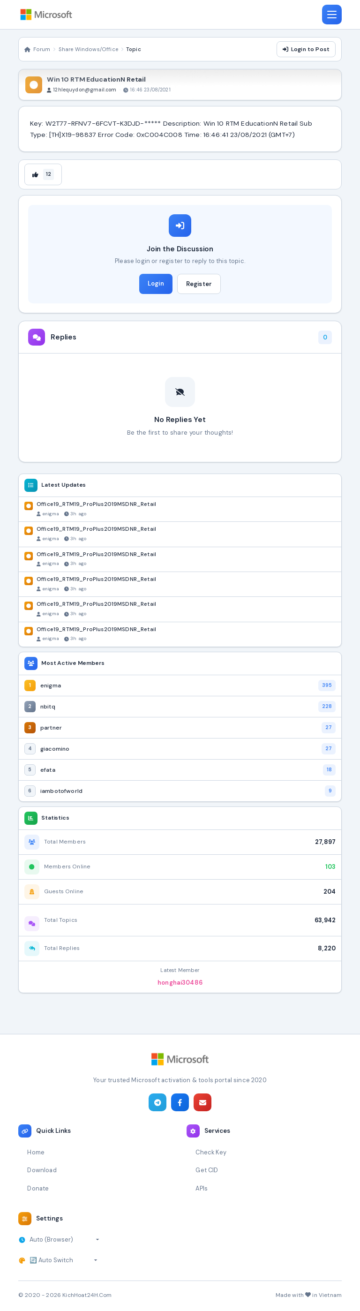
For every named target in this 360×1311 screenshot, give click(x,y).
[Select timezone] (64, 1240)
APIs (201, 1188)
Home (36, 1152)
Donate (38, 1188)
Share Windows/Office (88, 49)
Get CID (206, 1170)
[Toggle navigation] (332, 14)
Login (156, 283)
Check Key (210, 1152)
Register (199, 284)
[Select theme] (64, 1260)
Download (41, 1170)
